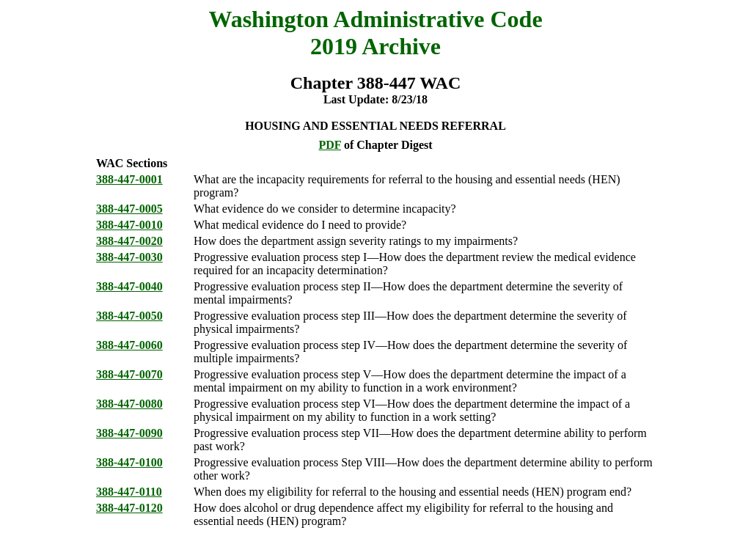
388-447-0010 (129, 225)
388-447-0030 (129, 257)
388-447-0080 (129, 403)
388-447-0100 (129, 462)
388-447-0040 (129, 286)
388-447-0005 (129, 208)
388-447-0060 (129, 345)
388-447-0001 (129, 179)
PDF (329, 145)
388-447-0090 (129, 433)
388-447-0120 (129, 508)
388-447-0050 (129, 315)
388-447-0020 (129, 241)
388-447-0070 (129, 374)
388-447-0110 (129, 491)
